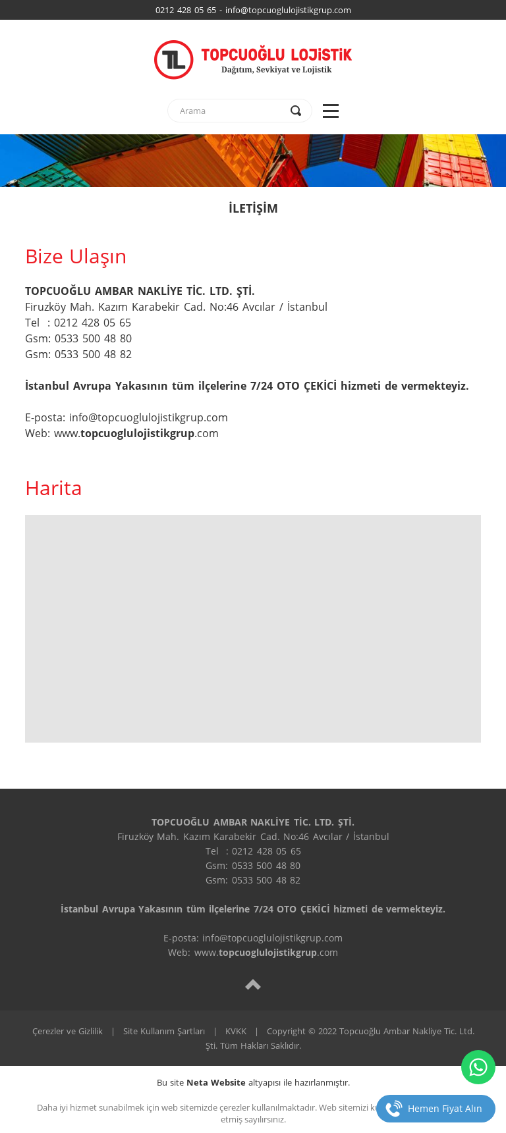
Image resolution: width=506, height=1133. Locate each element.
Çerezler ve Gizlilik (67, 1031)
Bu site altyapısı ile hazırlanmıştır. (253, 1082)
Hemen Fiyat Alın (445, 1108)
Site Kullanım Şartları (164, 1031)
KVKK (235, 1031)
